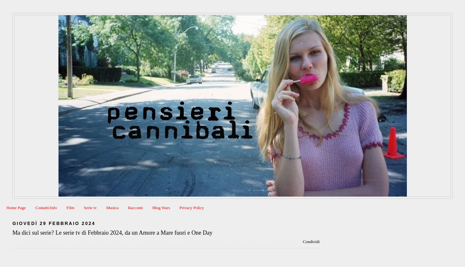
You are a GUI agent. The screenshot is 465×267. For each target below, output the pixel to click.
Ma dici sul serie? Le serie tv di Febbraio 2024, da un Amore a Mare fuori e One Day (112, 233)
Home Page (16, 207)
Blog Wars (161, 207)
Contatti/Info (46, 207)
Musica (112, 207)
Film (71, 207)
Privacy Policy (192, 207)
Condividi (311, 241)
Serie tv (90, 207)
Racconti (135, 207)
